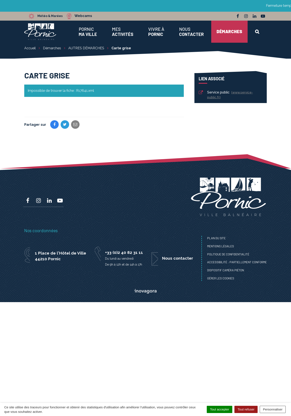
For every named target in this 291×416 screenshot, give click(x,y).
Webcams (88, 16)
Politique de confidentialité (228, 254)
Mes (122, 32)
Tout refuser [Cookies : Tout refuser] (246, 409)
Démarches (229, 31)
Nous (191, 32)
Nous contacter (177, 258)
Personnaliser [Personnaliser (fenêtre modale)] (272, 409)
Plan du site (216, 238)
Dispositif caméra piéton (225, 270)
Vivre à (156, 32)
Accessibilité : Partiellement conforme (237, 262)
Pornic (88, 32)
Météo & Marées (52, 16)
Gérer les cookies (220, 278)
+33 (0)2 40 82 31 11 (124, 252)
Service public (225, 94)
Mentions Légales (220, 246)
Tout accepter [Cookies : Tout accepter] (219, 409)
